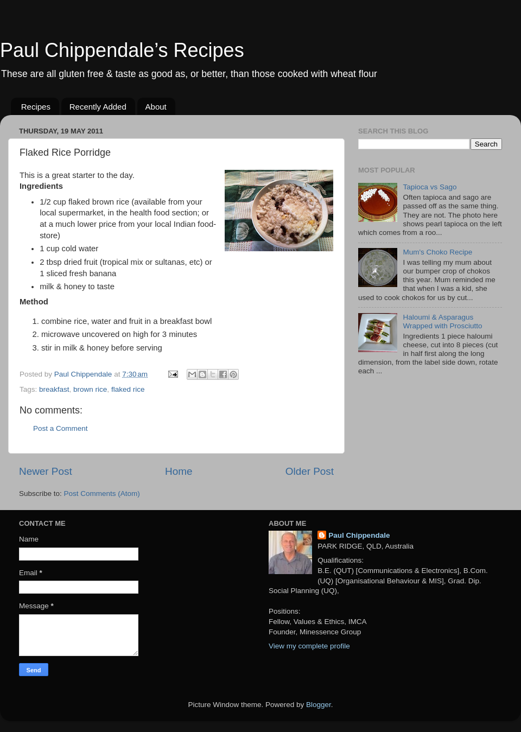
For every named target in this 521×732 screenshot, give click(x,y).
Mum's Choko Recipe (437, 252)
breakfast (54, 389)
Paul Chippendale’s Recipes (122, 50)
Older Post (309, 471)
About (156, 106)
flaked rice (128, 389)
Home (178, 471)
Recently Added (97, 106)
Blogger (318, 705)
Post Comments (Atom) (102, 493)
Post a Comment (60, 428)
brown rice (90, 389)
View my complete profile (309, 646)
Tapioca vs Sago (429, 187)
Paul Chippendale (359, 535)
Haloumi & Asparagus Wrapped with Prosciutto (442, 321)
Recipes (35, 106)
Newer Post (45, 471)
